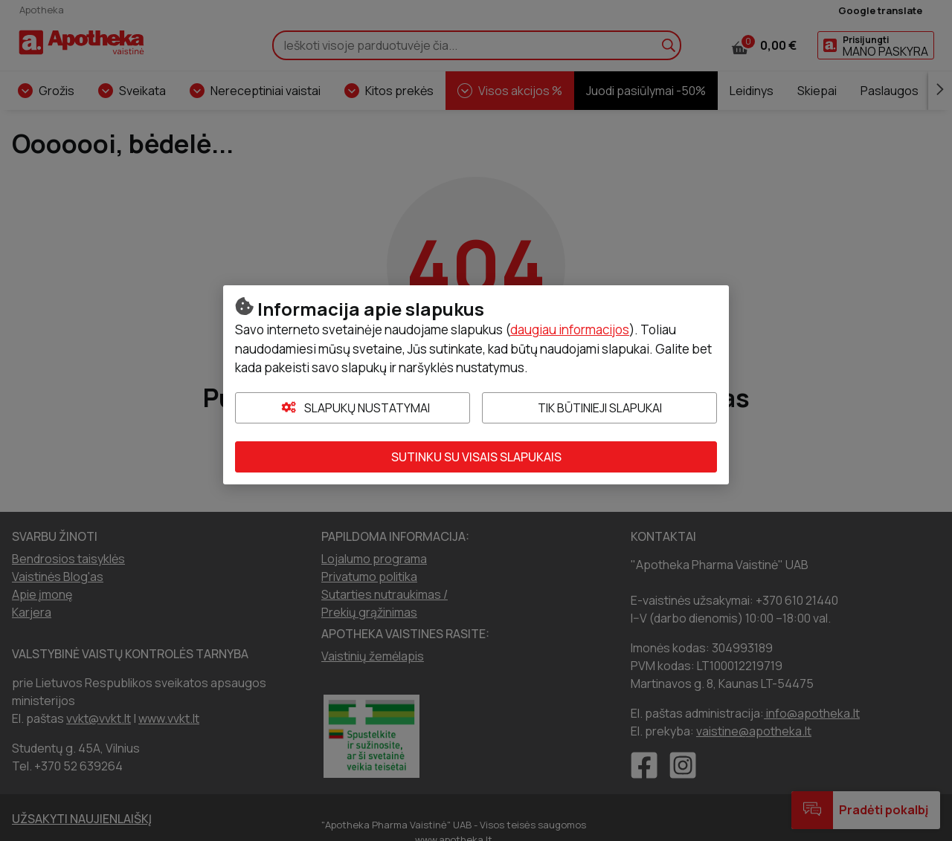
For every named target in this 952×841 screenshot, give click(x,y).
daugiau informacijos (569, 329)
